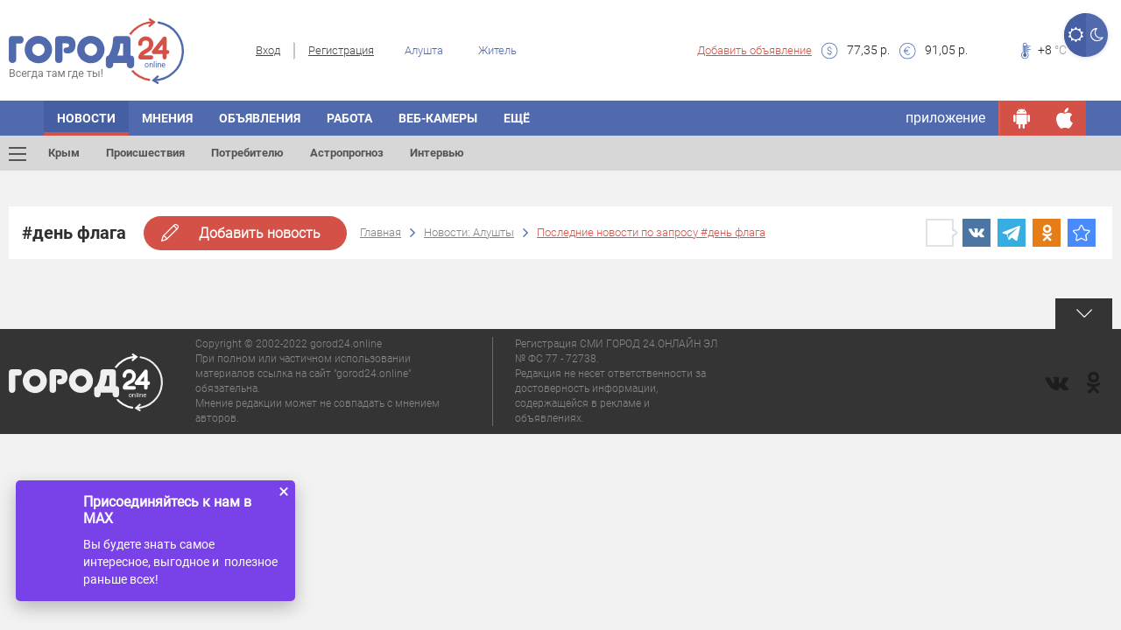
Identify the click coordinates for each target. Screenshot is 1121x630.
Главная (380, 232)
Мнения (167, 118)
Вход (268, 50)
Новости (86, 118)
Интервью (437, 152)
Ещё (517, 118)
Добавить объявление (754, 50)
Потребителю (247, 152)
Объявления (259, 118)
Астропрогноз (347, 152)
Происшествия (145, 152)
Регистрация (341, 50)
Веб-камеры (437, 118)
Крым (64, 152)
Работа (349, 118)
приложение (945, 117)
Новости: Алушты (469, 232)
